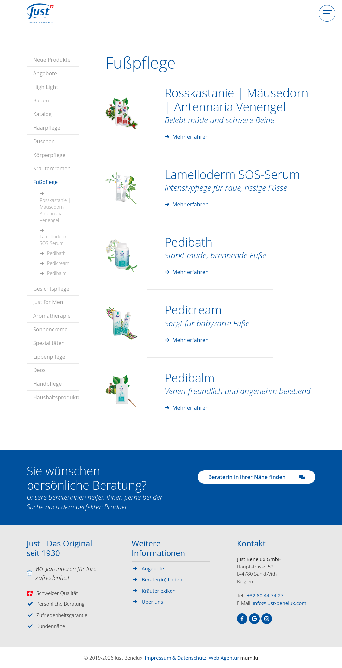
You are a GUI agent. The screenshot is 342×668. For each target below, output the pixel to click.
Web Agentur (224, 657)
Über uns (152, 601)
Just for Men (48, 302)
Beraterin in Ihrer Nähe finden (256, 477)
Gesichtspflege (51, 288)
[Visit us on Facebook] (242, 618)
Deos (39, 370)
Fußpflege (45, 182)
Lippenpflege (49, 356)
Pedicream (58, 263)
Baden (41, 100)
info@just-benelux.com (279, 603)
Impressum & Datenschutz (175, 657)
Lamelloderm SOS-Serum (53, 240)
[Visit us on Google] (254, 618)
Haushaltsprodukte (56, 397)
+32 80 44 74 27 (265, 595)
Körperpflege (49, 155)
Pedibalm (57, 273)
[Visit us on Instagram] (266, 618)
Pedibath (56, 253)
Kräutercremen (52, 168)
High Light (45, 87)
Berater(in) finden (162, 579)
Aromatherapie (52, 315)
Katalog (42, 114)
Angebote (45, 73)
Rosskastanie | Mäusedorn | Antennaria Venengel (55, 210)
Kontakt (251, 544)
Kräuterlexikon (159, 590)
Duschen (44, 141)
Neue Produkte (51, 59)
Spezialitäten (49, 343)
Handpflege (47, 383)
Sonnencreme (50, 329)
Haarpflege (46, 127)
